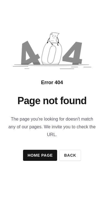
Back (70, 155)
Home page (40, 155)
